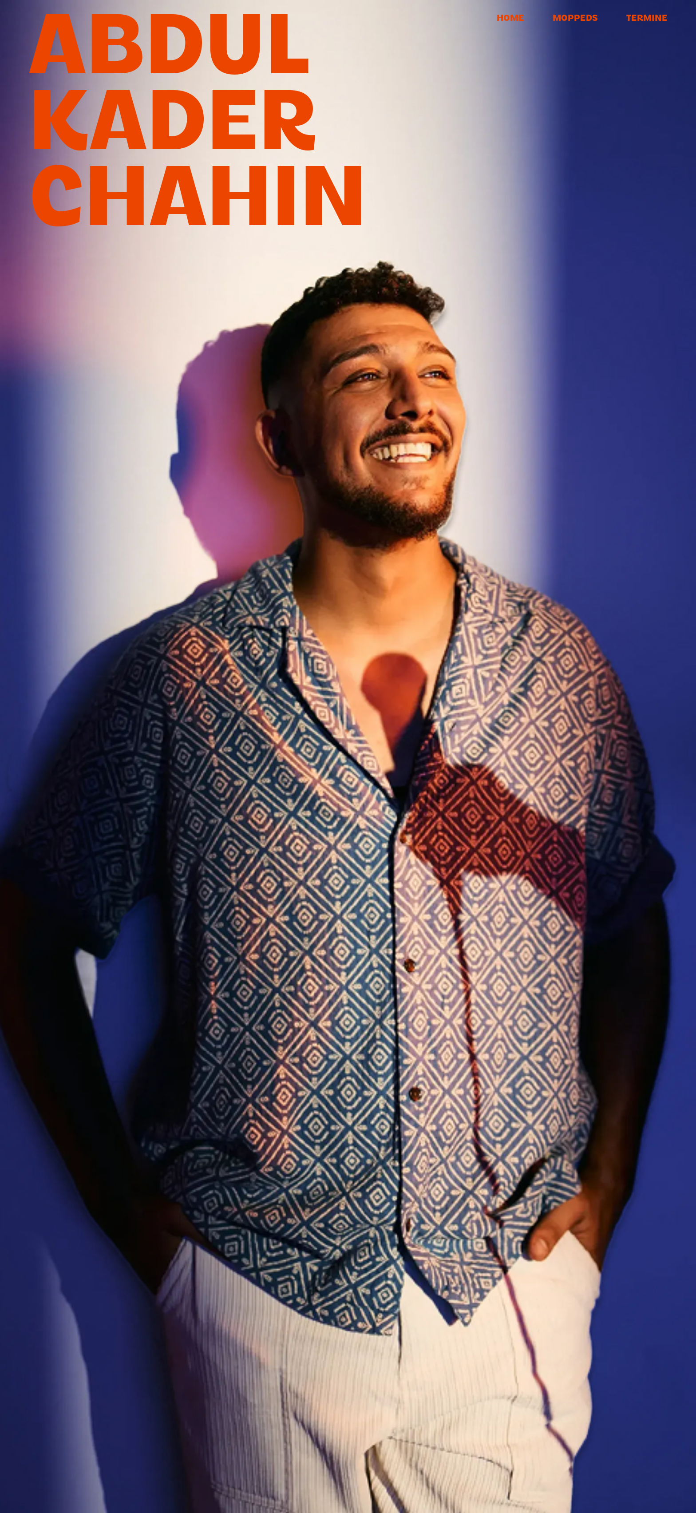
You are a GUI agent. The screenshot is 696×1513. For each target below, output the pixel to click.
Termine (647, 18)
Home (510, 18)
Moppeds (575, 18)
